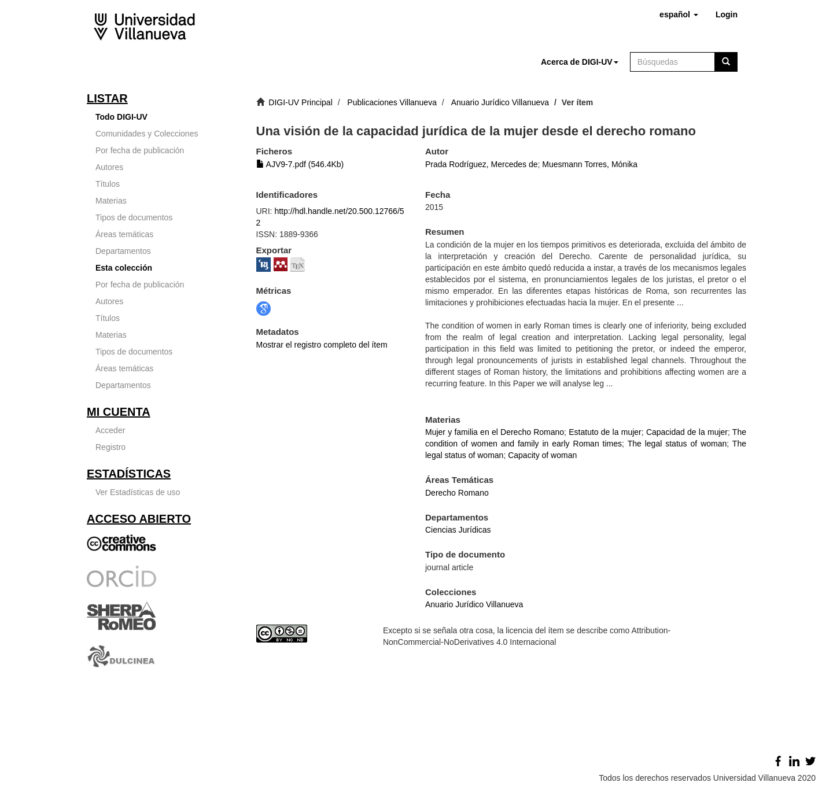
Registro (110, 447)
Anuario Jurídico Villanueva (500, 102)
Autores (109, 167)
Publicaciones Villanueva (392, 102)
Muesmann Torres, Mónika (589, 164)
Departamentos (123, 251)
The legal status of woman (677, 443)
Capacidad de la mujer (687, 432)
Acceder (110, 430)
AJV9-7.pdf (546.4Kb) (300, 164)
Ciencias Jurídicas (458, 529)
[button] (679, 14)
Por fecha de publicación (139, 150)
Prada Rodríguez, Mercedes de (481, 164)
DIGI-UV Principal (300, 102)
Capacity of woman (542, 455)
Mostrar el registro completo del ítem (322, 344)
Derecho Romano (457, 492)
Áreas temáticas (124, 234)
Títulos (107, 184)
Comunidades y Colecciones (146, 133)
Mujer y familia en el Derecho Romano (494, 432)
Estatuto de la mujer (605, 432)
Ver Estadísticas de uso (137, 492)
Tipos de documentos (133, 217)
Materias (111, 200)
